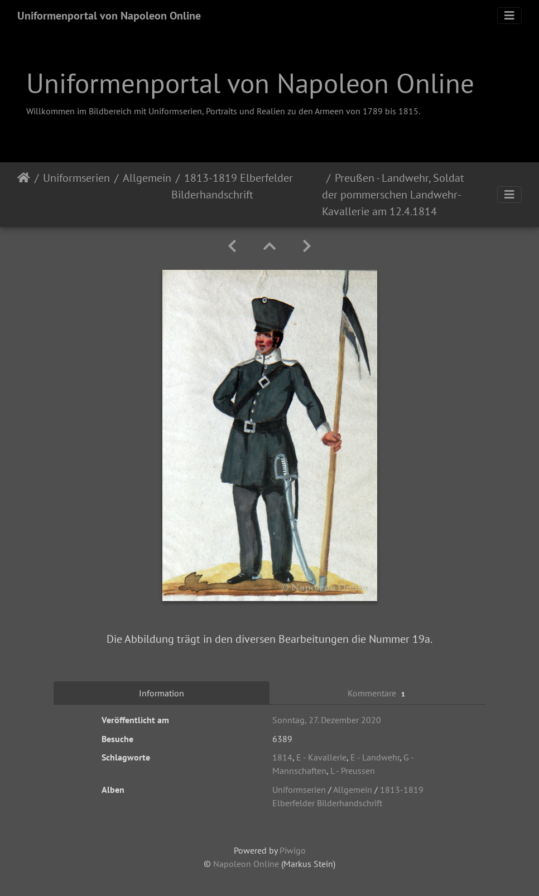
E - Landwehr (375, 757)
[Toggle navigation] (509, 15)
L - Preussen (352, 770)
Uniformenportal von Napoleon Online (109, 15)
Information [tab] (161, 693)
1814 (282, 757)
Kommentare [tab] (378, 693)
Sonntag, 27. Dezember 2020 (326, 719)
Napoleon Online (246, 863)
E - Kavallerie (321, 757)
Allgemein (147, 178)
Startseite (23, 194)
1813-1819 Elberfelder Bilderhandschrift (232, 186)
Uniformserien (76, 178)
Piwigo (293, 850)
